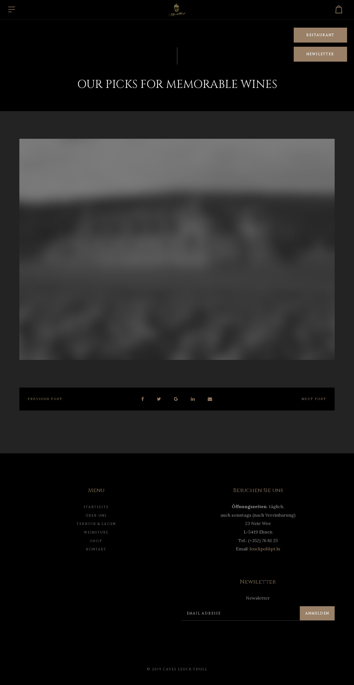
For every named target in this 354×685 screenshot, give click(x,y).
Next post (313, 399)
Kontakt (96, 549)
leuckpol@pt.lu (265, 548)
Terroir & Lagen (96, 524)
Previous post (45, 399)
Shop (96, 541)
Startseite (96, 507)
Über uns (96, 515)
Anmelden (317, 613)
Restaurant (320, 35)
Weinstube (96, 532)
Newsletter (320, 54)
